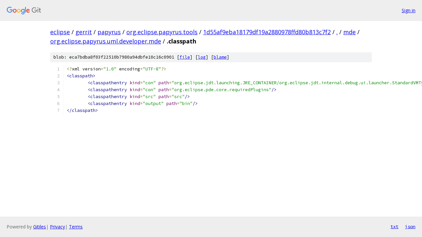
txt (394, 226)
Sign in (408, 10)
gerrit (83, 32)
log (202, 57)
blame (220, 57)
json (410, 226)
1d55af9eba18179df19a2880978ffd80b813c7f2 (267, 32)
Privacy (57, 227)
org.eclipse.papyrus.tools (162, 32)
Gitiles (39, 227)
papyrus (109, 32)
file (184, 57)
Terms (76, 227)
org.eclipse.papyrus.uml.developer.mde (105, 41)
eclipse (60, 32)
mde (349, 32)
